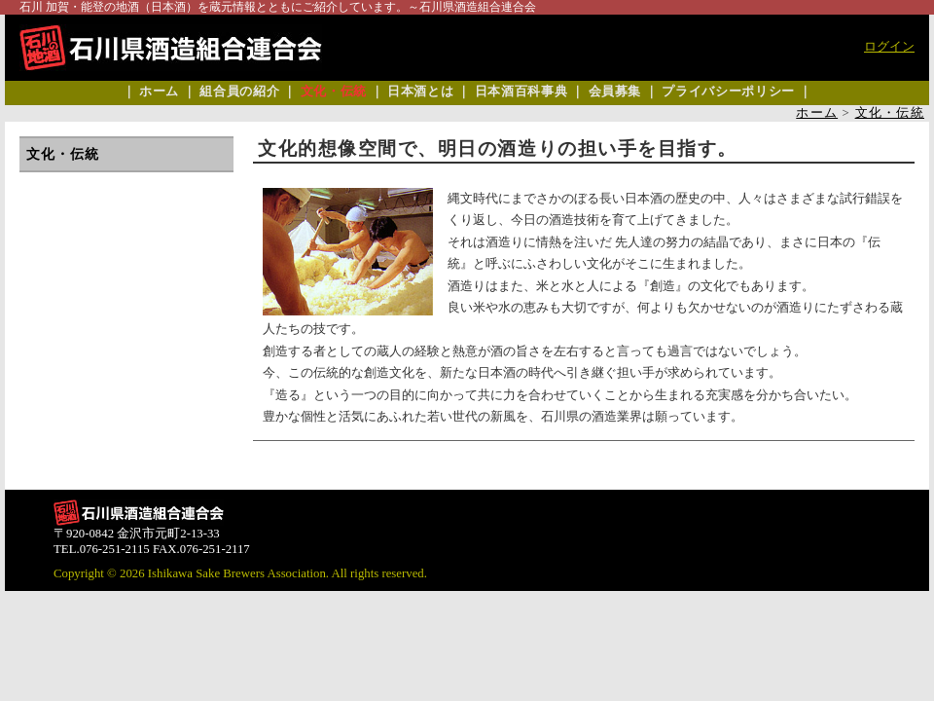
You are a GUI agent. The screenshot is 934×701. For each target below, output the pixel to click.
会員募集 (615, 91)
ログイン (889, 47)
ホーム (159, 91)
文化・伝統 (334, 91)
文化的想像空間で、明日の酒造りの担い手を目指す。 (497, 148)
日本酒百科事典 (521, 91)
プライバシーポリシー (728, 91)
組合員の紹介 (239, 91)
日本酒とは (420, 91)
